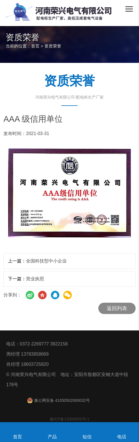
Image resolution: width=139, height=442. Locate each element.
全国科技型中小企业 (46, 261)
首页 (35, 46)
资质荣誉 (52, 46)
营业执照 (35, 278)
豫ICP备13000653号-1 (69, 419)
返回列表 (117, 308)
